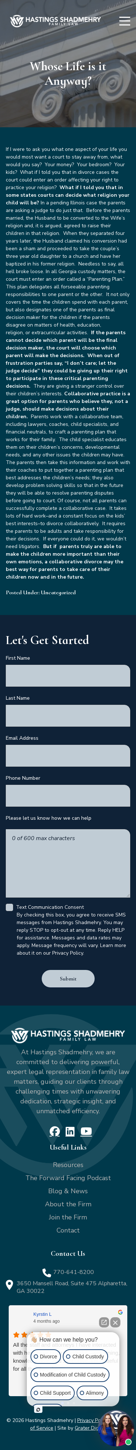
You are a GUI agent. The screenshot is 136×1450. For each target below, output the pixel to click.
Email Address (22, 738)
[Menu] (124, 21)
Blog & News (68, 1191)
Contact (68, 1230)
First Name (18, 658)
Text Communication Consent (50, 907)
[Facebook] (55, 1131)
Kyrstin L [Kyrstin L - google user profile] (42, 1314)
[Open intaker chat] (38, 1409)
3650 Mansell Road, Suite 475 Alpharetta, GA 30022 (72, 1287)
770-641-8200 (73, 1272)
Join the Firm (68, 1217)
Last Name (18, 698)
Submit (68, 978)
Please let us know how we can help (48, 818)
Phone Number (23, 778)
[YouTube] (86, 1131)
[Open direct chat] (104, 1322)
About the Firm (68, 1204)
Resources (68, 1165)
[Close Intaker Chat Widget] (115, 1322)
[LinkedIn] (70, 1131)
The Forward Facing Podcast (68, 1178)
